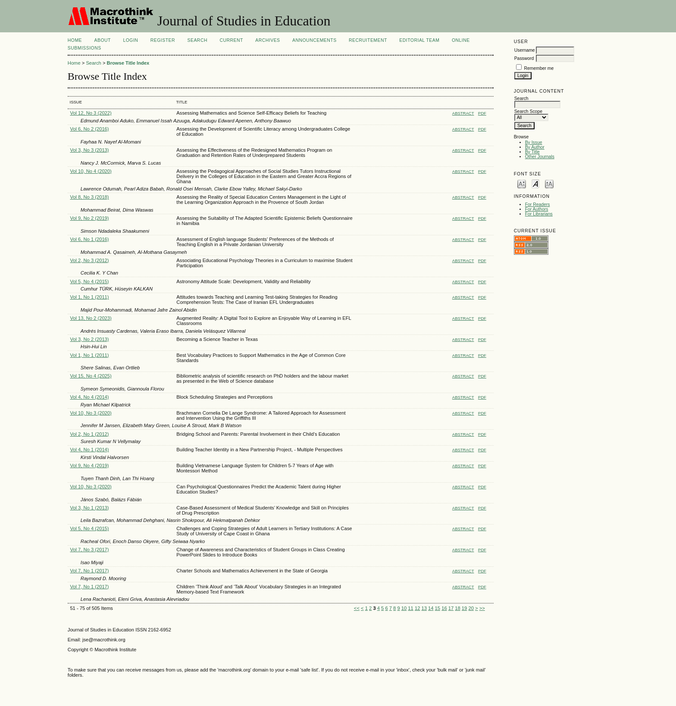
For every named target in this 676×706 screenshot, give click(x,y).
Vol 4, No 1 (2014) (89, 449)
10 (404, 608)
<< (357, 608)
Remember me (539, 68)
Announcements (314, 40)
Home (75, 40)
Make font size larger (549, 183)
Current (231, 40)
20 (470, 608)
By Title (532, 152)
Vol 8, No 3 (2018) (89, 197)
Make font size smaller (521, 183)
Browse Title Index (128, 63)
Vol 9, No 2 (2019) (89, 218)
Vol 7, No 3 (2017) (89, 549)
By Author (535, 147)
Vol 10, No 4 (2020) (90, 171)
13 (423, 608)
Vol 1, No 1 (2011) (89, 297)
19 (464, 608)
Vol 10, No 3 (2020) (90, 412)
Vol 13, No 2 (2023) (90, 318)
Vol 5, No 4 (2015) (89, 281)
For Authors (536, 209)
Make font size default (535, 183)
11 (410, 608)
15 (437, 608)
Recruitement (368, 40)
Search (197, 40)
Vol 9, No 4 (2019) (89, 465)
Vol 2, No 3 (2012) (89, 260)
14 (430, 608)
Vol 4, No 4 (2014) (89, 397)
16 (444, 608)
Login (130, 40)
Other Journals (539, 156)
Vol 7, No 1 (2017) (89, 570)
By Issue (533, 142)
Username (524, 50)
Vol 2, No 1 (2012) (89, 434)
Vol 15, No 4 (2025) (90, 375)
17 (451, 608)
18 (457, 608)
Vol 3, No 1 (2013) (89, 507)
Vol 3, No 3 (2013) (89, 150)
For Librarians (539, 214)
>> (482, 608)
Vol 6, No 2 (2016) (89, 128)
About (102, 40)
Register (162, 40)
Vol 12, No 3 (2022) (90, 113)
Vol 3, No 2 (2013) (89, 339)
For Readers (537, 204)
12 (417, 608)
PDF (482, 113)
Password (524, 58)
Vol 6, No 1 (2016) (89, 239)
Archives (267, 40)
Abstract (463, 113)
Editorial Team (419, 40)
